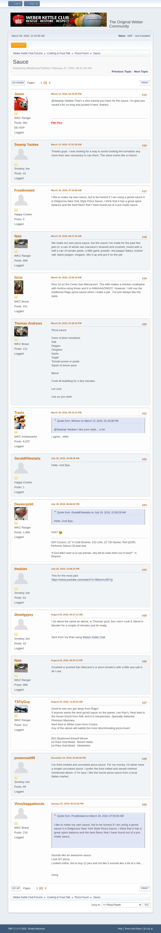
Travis (19, 412)
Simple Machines (36, 928)
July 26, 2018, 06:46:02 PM (65, 504)
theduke (20, 569)
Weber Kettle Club (94, 637)
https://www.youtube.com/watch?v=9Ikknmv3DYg (82, 579)
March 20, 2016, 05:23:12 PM (66, 412)
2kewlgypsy (23, 614)
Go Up (15, 888)
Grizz (18, 277)
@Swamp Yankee (62, 100)
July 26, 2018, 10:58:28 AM (65, 458)
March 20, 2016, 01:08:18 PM (66, 323)
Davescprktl (23, 504)
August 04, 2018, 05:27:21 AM (67, 614)
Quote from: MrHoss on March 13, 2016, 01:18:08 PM (87, 420)
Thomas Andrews (28, 323)
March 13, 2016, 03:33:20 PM (66, 94)
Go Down (18, 82)
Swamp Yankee (26, 144)
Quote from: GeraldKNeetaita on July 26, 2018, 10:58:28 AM (91, 512)
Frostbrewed (24, 190)
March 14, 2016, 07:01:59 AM (66, 144)
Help (120, 928)
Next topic (141, 71)
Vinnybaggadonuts (29, 804)
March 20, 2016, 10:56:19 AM (66, 277)
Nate (18, 236)
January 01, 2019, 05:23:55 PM (67, 803)
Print (144, 82)
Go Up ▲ (148, 928)
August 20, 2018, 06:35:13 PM (66, 660)
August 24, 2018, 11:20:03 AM (67, 701)
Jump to (95, 904)
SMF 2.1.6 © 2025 (17, 928)
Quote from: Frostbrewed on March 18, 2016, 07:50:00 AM (90, 816)
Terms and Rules (133, 928)
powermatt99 (24, 758)
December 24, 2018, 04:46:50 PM (68, 758)
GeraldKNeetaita (27, 458)
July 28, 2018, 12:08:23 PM (65, 569)
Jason (19, 94)
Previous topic (122, 71)
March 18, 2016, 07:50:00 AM (66, 190)
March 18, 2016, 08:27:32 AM (66, 236)
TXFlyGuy (22, 702)
